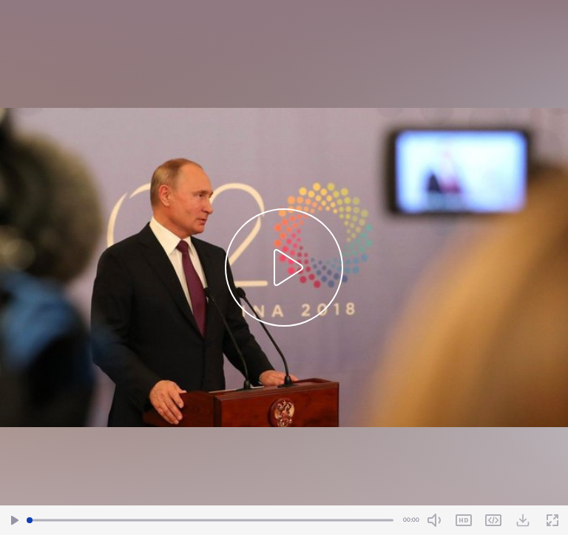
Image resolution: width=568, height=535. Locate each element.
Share (493, 520)
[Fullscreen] (552, 521)
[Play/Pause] (14, 520)
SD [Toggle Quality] (464, 520)
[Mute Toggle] (434, 520)
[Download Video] (522, 520)
